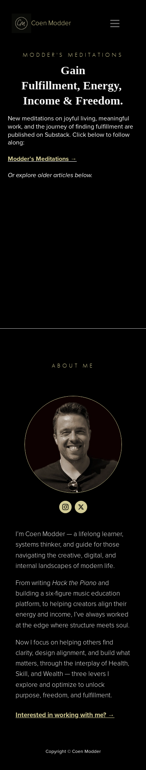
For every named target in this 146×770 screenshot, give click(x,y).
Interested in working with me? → (65, 715)
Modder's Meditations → (42, 158)
